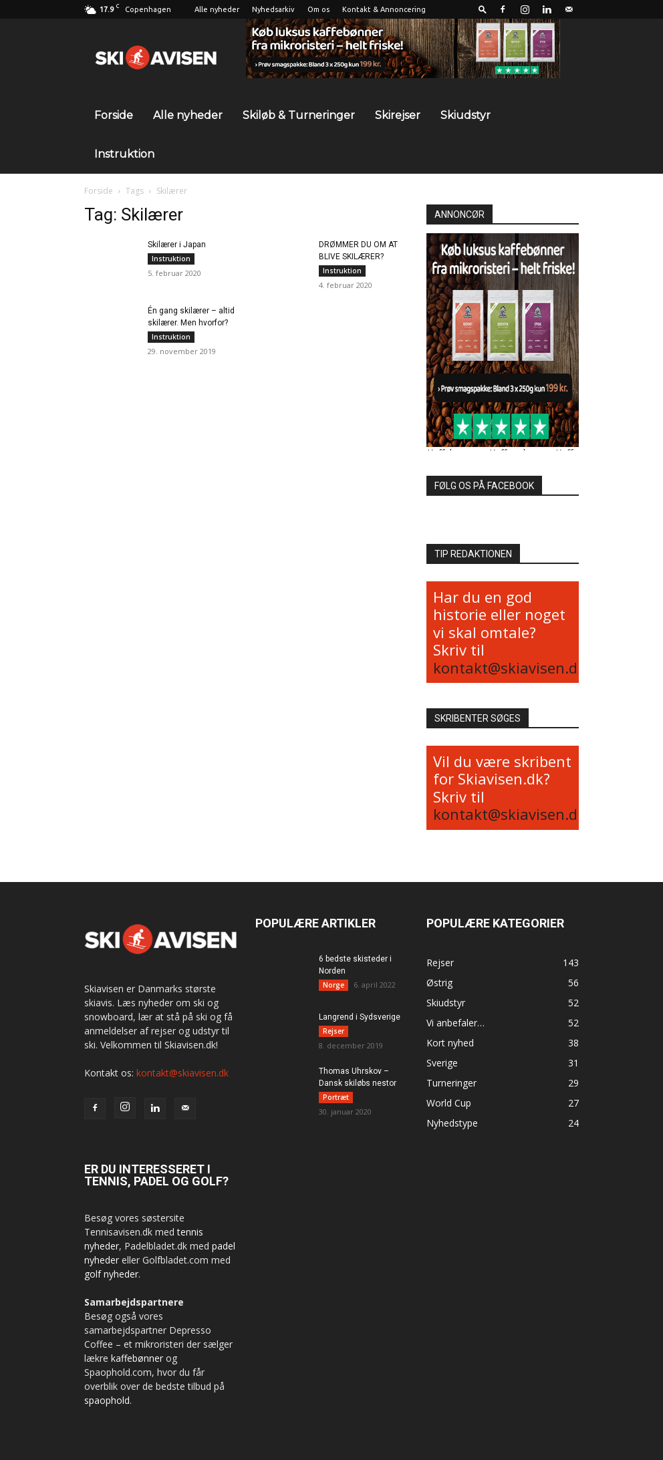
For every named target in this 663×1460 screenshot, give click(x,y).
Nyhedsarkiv (273, 9)
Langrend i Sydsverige (359, 1017)
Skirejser (397, 115)
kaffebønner (137, 1358)
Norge (333, 985)
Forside (113, 115)
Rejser (333, 1031)
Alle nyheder (216, 9)
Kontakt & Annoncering (384, 9)
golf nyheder (111, 1274)
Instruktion (124, 154)
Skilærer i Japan (177, 244)
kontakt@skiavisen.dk (509, 668)
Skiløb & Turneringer (299, 115)
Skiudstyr (465, 115)
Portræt (336, 1098)
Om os (318, 9)
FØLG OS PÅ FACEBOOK (484, 485)
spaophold (107, 1400)
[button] (483, 9)
